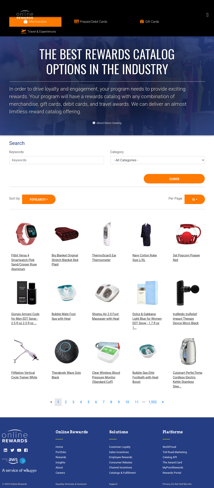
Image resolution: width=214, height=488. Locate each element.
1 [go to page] (58, 392)
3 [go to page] (73, 392)
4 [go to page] (81, 392)
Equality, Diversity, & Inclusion (71, 474)
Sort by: (15, 189)
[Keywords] (56, 150)
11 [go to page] (137, 392)
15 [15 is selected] (193, 189)
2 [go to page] (66, 392)
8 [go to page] (111, 392)
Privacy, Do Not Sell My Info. (177, 474)
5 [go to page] (88, 392)
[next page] (163, 392)
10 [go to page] (127, 392)
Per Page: (177, 189)
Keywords (16, 142)
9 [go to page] (119, 392)
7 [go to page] (104, 392)
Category (117, 142)
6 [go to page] (96, 392)
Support (113, 474)
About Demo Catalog (109, 113)
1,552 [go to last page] (153, 392)
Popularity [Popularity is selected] (37, 189)
